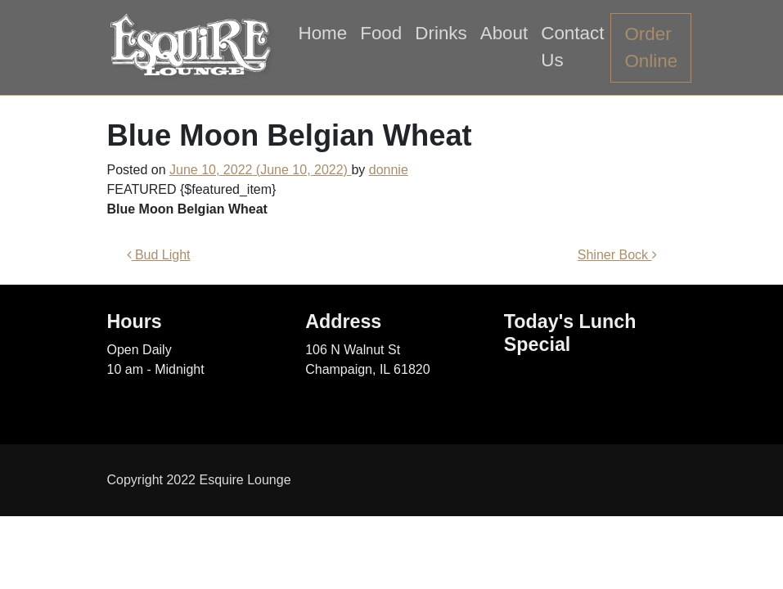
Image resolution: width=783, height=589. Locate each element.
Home (323, 33)
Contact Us (572, 47)
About (504, 33)
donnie (388, 170)
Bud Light (159, 255)
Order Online (650, 48)
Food (381, 33)
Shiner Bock (617, 255)
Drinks (440, 33)
